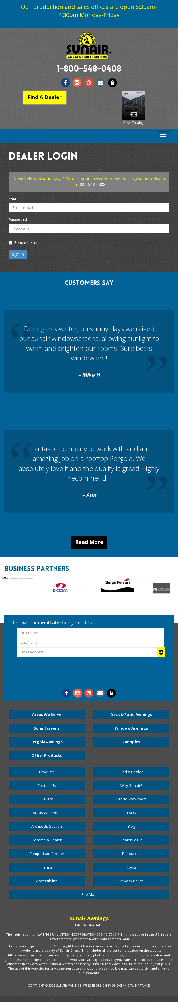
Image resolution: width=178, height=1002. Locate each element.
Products (46, 771)
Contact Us (46, 785)
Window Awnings (131, 728)
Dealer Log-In (131, 839)
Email (14, 198)
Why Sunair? (131, 785)
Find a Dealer (131, 771)
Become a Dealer (47, 839)
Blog (131, 826)
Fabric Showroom (131, 799)
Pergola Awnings (46, 741)
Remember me (24, 242)
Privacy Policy (131, 880)
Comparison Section (46, 853)
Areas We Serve (46, 714)
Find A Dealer (45, 97)
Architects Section (46, 826)
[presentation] (90, 671)
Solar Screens (47, 728)
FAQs (131, 812)
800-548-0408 (92, 184)
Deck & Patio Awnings (131, 714)
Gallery (46, 799)
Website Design (95, 986)
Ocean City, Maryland (133, 986)
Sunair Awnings (68, 986)
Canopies (131, 741)
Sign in (18, 254)
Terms (46, 867)
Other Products (47, 755)
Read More (89, 541)
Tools (131, 867)
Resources (131, 853)
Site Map (89, 894)
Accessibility (46, 880)
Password (18, 219)
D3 (114, 986)
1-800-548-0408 (89, 69)
